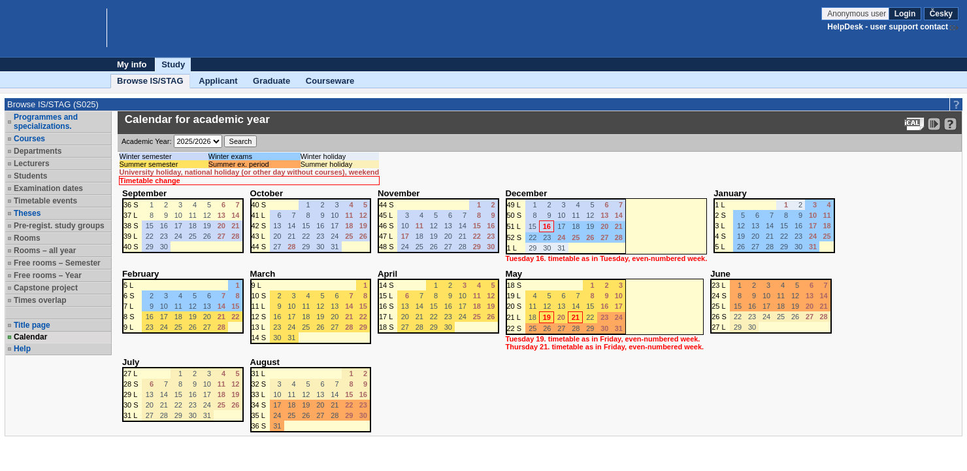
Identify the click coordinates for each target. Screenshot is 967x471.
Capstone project (46, 287)
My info (132, 64)
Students (30, 176)
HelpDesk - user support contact (887, 26)
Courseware (330, 81)
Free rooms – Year (48, 275)
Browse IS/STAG (150, 81)
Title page (32, 325)
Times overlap (40, 300)
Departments (37, 151)
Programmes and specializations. (46, 122)
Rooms (27, 238)
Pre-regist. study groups (59, 225)
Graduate (271, 81)
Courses (29, 138)
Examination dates (48, 188)
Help (22, 348)
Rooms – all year (45, 250)
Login (905, 13)
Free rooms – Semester (57, 263)
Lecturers (32, 163)
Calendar (30, 336)
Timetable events (45, 200)
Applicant (218, 81)
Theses (27, 213)
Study (173, 64)
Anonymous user (857, 13)
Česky (941, 13)
